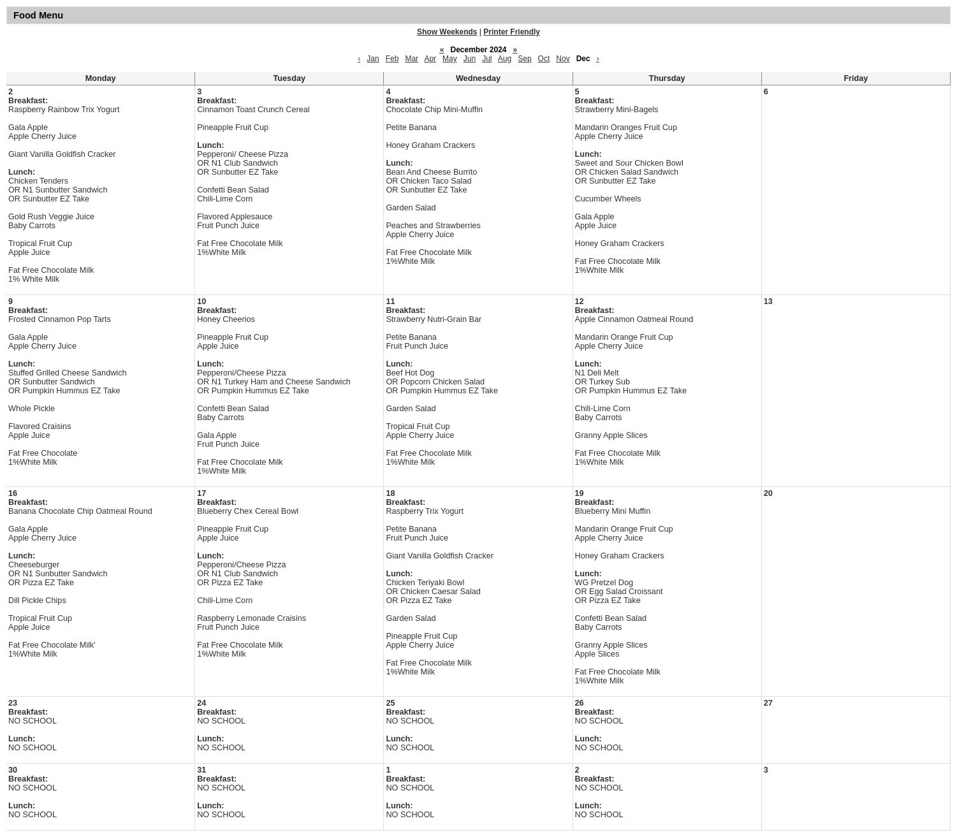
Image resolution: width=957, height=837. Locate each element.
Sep (524, 58)
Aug (504, 58)
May (449, 58)
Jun (470, 58)
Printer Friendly (511, 31)
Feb (392, 58)
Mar (411, 58)
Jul (487, 58)
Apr (430, 58)
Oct (544, 58)
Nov (562, 58)
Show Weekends (447, 31)
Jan (373, 58)
